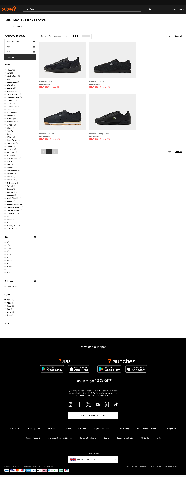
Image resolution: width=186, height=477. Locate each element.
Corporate (171, 428)
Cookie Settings (123, 428)
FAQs (158, 438)
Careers (159, 466)
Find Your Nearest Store (93, 415)
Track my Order (33, 428)
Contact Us (15, 428)
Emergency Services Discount (59, 438)
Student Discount (33, 438)
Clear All (10, 57)
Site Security (168, 466)
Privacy (178, 466)
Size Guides (53, 428)
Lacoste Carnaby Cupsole (49, 133)
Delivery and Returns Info (76, 428)
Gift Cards (144, 438)
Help (127, 466)
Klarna (106, 438)
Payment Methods (101, 428)
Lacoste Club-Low (96, 81)
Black (21, 47)
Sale (21, 52)
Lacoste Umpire (45, 81)
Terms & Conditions (88, 438)
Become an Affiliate (125, 438)
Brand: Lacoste (21, 42)
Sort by (44, 36)
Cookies (151, 466)
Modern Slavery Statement (148, 428)
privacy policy (104, 395)
